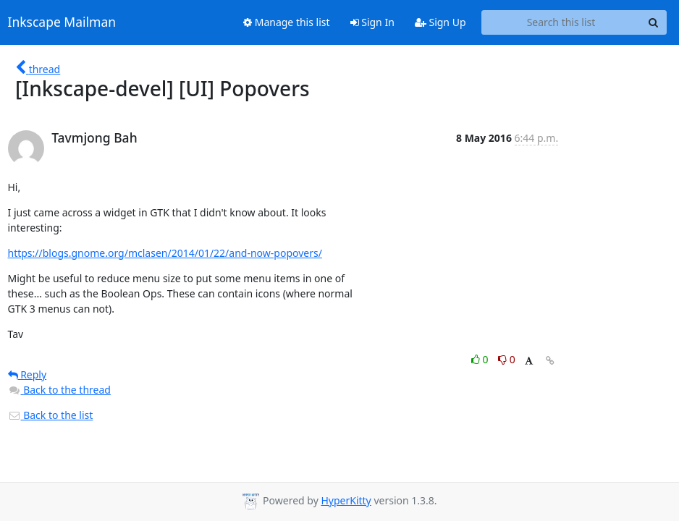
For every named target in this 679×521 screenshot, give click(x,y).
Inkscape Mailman (62, 22)
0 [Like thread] (481, 359)
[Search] (654, 22)
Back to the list (50, 415)
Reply (27, 374)
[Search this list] (561, 22)
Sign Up (440, 22)
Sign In (372, 22)
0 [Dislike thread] (506, 359)
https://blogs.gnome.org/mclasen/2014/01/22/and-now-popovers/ (165, 253)
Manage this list (286, 22)
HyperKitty (346, 500)
